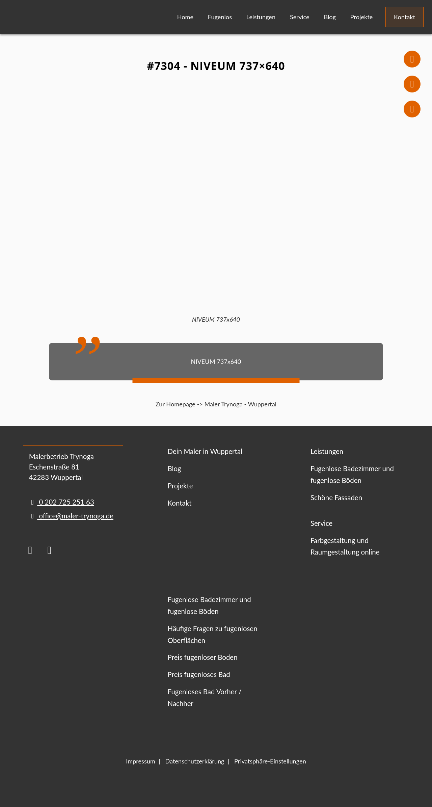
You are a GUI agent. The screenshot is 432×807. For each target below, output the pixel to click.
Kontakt (404, 17)
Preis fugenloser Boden (203, 657)
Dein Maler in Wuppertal (205, 451)
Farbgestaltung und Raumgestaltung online (345, 546)
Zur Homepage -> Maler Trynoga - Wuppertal (216, 404)
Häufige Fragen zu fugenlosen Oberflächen (213, 634)
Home (185, 17)
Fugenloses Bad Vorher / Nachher (205, 697)
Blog (330, 17)
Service (299, 17)
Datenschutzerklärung (194, 761)
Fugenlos (220, 17)
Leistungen (260, 17)
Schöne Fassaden (336, 497)
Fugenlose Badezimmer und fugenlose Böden (352, 474)
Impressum (140, 761)
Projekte (361, 17)
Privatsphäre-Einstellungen (270, 761)
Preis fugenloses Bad (199, 674)
